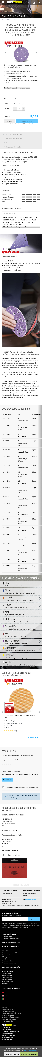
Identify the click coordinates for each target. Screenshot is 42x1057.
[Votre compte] (34, 2)
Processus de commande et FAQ (11, 1013)
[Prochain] (36, 51)
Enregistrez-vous (34, 919)
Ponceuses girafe (7, 936)
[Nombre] (19, 109)
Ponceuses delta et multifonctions (12, 953)
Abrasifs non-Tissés (7, 981)
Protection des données (9, 1035)
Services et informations (9, 1019)
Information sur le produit (13, 134)
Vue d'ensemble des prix (12, 138)
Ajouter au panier (27, 121)
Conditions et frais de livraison (11, 1017)
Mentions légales (7, 1029)
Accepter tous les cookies (29, 1054)
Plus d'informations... (31, 1050)
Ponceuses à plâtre (7, 961)
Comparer (9, 121)
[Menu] (3, 2)
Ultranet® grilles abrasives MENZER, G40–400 (20, 716)
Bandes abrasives (7, 975)
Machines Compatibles (11, 208)
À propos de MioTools (8, 1009)
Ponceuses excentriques (9, 963)
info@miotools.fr (30, 899)
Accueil (4, 20)
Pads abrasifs (5, 983)
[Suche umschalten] (29, 2)
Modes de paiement (8, 1011)
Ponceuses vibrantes (8, 955)
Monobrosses (6, 959)
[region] (21, 51)
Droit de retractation (8, 1033)
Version (6, 103)
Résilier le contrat (7, 1039)
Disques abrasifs (6, 973)
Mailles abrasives (7, 977)
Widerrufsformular (7, 1021)
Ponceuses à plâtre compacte (10, 938)
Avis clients (8, 143)
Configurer (8, 1054)
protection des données (34, 925)
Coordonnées (6, 1027)
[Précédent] (5, 51)
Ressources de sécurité (12, 147)
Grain (5, 98)
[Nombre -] (15, 109)
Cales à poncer (6, 957)
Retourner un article (8, 1015)
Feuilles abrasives (7, 979)
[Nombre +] (23, 109)
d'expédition (34, 123)
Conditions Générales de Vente (11, 1031)
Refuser (16, 1054)
